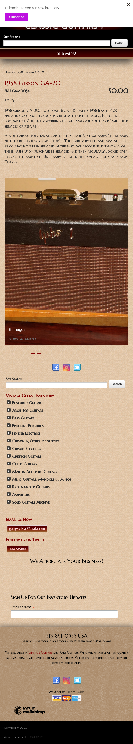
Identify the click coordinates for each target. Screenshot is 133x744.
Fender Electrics (26, 433)
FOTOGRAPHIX (34, 737)
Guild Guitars (24, 464)
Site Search (11, 37)
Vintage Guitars (40, 652)
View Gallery (22, 339)
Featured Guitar (26, 402)
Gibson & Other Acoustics (35, 441)
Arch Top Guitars (27, 410)
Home (9, 72)
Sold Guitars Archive (31, 502)
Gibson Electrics (26, 448)
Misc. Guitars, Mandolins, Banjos (41, 479)
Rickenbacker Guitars (31, 487)
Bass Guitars (23, 418)
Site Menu (66, 53)
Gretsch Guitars (26, 456)
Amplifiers (21, 494)
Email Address (22, 607)
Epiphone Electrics (28, 425)
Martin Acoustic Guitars (34, 471)
